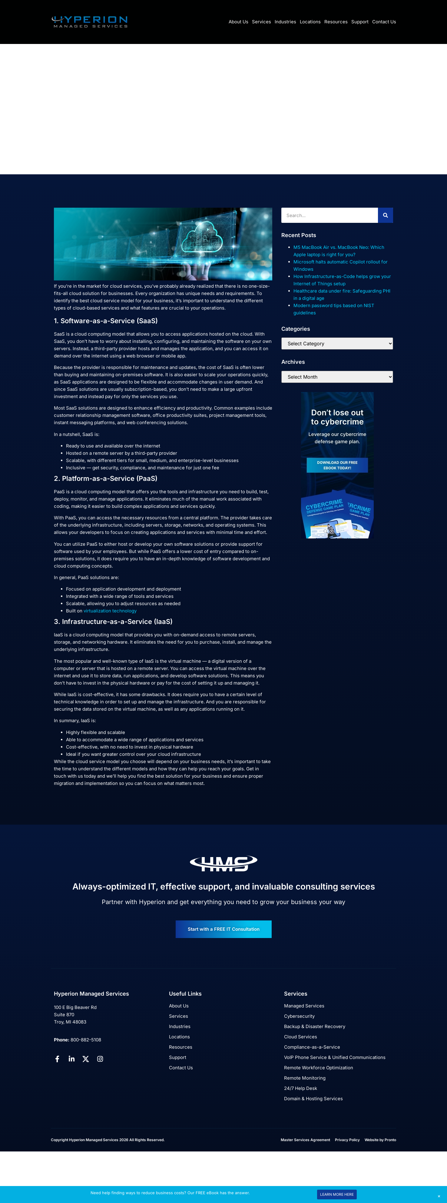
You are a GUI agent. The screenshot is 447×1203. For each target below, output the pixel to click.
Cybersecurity (299, 1016)
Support (360, 22)
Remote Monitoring (305, 1078)
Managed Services (304, 1006)
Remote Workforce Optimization (318, 1068)
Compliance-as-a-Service (312, 1047)
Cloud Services (300, 1037)
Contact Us (384, 22)
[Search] (385, 215)
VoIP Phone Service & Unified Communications (335, 1057)
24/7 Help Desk (300, 1088)
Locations (310, 22)
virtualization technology (110, 611)
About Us (238, 22)
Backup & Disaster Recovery (314, 1026)
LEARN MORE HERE (337, 1194)
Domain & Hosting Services (313, 1098)
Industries (285, 22)
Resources (336, 22)
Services (261, 22)
